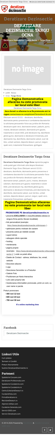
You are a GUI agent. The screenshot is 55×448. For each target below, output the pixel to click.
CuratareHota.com (9, 394)
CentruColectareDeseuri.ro (12, 390)
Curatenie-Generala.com (11, 407)
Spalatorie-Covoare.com (11, 377)
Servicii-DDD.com (9, 410)
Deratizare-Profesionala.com (13, 381)
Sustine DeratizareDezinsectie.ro (15, 368)
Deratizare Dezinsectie (14, 40)
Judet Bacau (32, 40)
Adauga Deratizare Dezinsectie (42, 2)
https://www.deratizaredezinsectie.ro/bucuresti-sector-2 (30, 252)
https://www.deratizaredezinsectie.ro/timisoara (26, 225)
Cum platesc (7, 358)
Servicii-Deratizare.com (11, 414)
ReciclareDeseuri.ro (9, 400)
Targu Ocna (45, 40)
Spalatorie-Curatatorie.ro (12, 387)
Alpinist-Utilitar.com (10, 404)
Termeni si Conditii (9, 361)
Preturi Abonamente (10, 365)
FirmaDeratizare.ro (9, 397)
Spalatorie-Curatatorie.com (13, 384)
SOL (8, 426)
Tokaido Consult (41, 423)
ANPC (4, 426)
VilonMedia (27, 423)
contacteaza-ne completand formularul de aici (30, 114)
